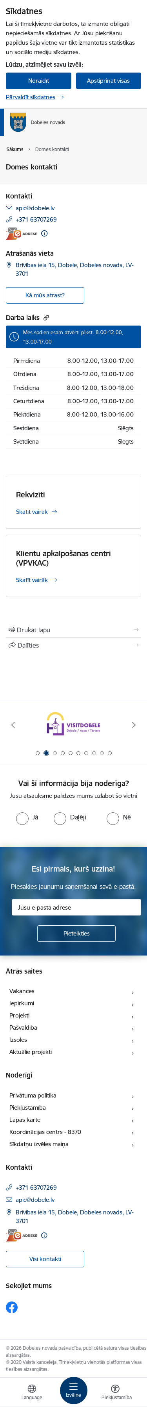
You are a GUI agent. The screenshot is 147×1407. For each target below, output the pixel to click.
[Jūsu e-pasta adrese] (76, 907)
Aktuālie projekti (30, 1052)
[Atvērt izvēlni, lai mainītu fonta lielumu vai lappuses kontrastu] (115, 1393)
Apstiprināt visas (108, 80)
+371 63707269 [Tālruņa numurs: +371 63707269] (36, 219)
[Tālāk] (134, 725)
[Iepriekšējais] (13, 725)
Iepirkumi (21, 1003)
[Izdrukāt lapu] (73, 630)
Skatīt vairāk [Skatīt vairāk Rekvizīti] (32, 511)
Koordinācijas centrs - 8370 (45, 1132)
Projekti (19, 1015)
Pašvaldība (23, 1027)
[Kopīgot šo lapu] (73, 645)
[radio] (27, 817)
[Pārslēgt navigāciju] (73, 1390)
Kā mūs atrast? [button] (45, 295)
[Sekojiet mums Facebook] (12, 1307)
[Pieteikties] (76, 933)
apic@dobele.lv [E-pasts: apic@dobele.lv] (35, 208)
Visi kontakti (45, 1259)
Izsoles (18, 1039)
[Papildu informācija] (44, 233)
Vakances (21, 991)
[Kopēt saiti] (45, 317)
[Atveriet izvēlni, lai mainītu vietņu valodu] (31, 1393)
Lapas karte (24, 1119)
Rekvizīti (30, 494)
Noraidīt (38, 80)
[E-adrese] (21, 233)
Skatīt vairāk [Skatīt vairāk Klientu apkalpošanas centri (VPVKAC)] (32, 580)
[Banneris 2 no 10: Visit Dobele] (73, 725)
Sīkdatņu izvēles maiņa (39, 1144)
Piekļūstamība (27, 1107)
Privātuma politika (32, 1095)
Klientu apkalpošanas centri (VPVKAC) (63, 558)
